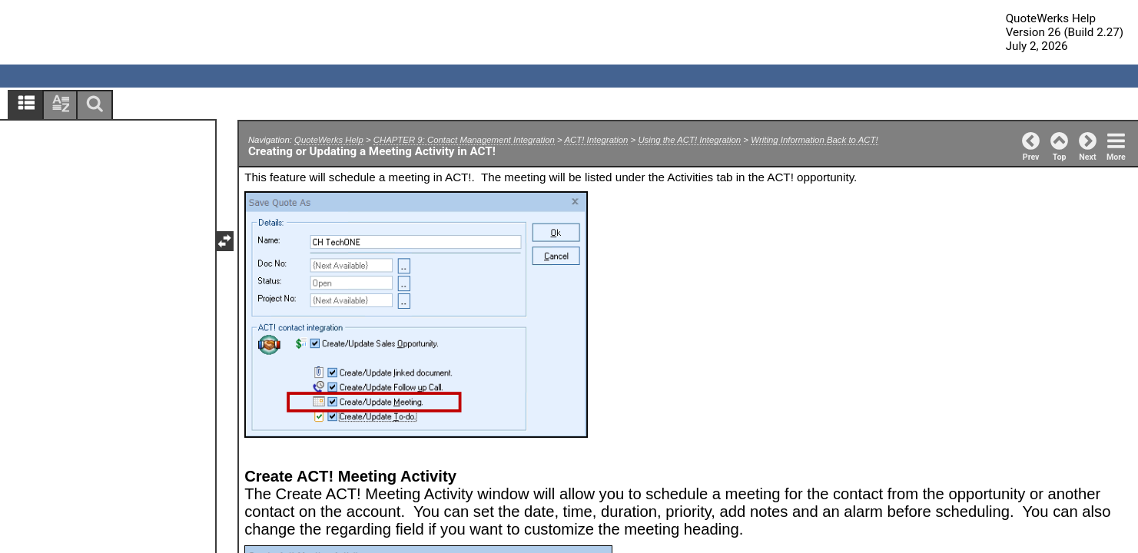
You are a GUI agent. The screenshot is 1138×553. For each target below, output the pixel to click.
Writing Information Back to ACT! (814, 139)
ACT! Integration (596, 139)
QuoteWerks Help (328, 139)
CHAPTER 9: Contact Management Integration (464, 139)
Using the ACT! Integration (689, 139)
